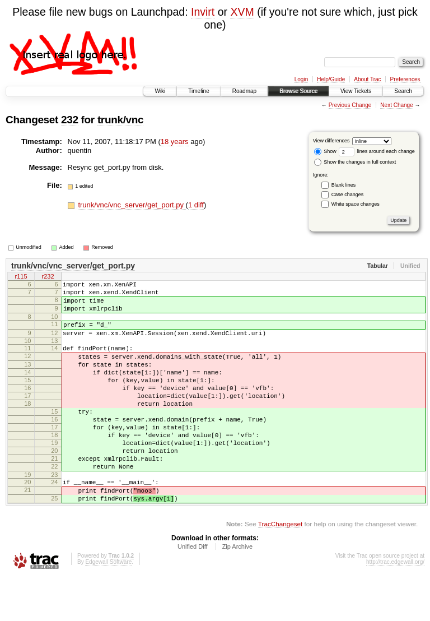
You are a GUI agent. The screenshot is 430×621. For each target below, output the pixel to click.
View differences (331, 140)
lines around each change (377, 151)
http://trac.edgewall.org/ (395, 606)
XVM (242, 12)
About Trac (367, 79)
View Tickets (355, 91)
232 (69, 120)
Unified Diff (192, 590)
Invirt (202, 12)
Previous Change (350, 105)
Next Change (396, 105)
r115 (21, 277)
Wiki (160, 91)
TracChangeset (280, 567)
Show (325, 151)
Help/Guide (331, 79)
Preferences (405, 79)
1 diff (196, 205)
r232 (47, 277)
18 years (175, 141)
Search (403, 91)
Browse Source (298, 91)
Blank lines (343, 185)
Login (301, 79)
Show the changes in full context (355, 162)
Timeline (198, 91)
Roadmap (244, 91)
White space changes (355, 204)
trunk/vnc (120, 120)
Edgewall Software (108, 606)
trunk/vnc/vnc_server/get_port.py (131, 205)
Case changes (347, 194)
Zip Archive (237, 590)
